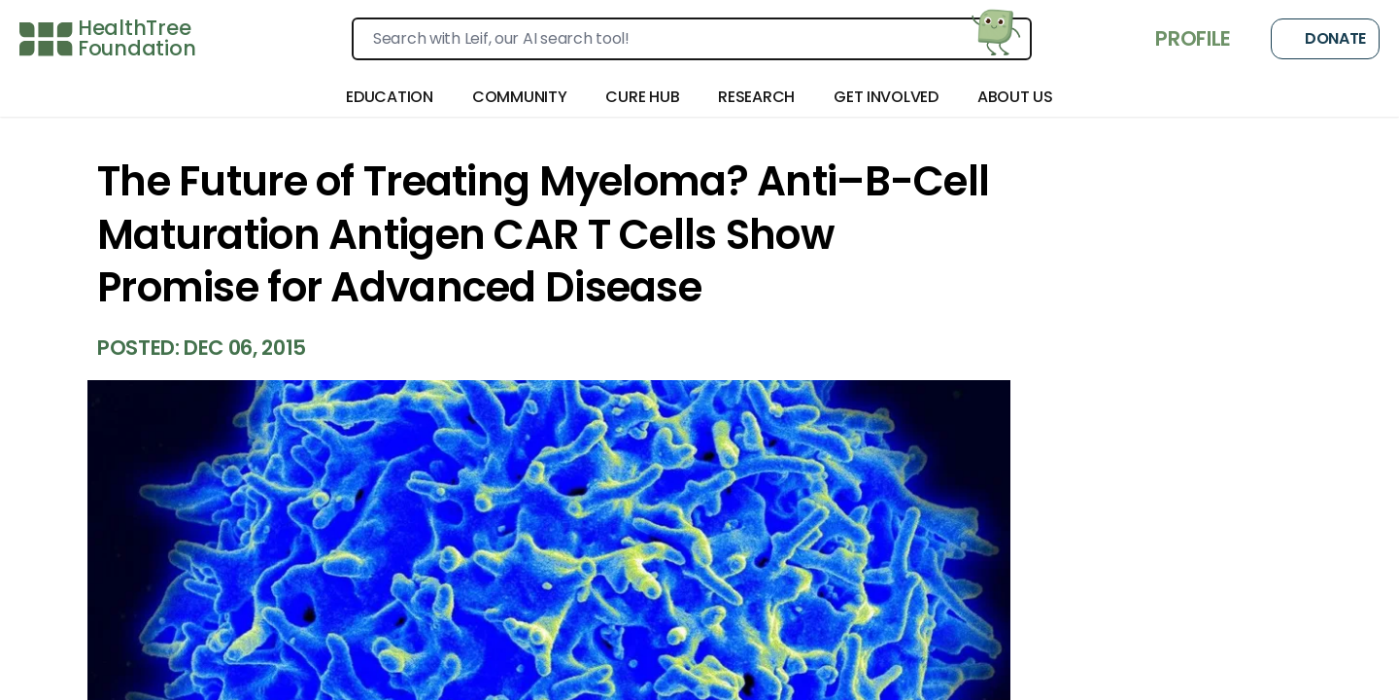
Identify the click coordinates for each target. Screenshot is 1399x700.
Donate (1325, 39)
